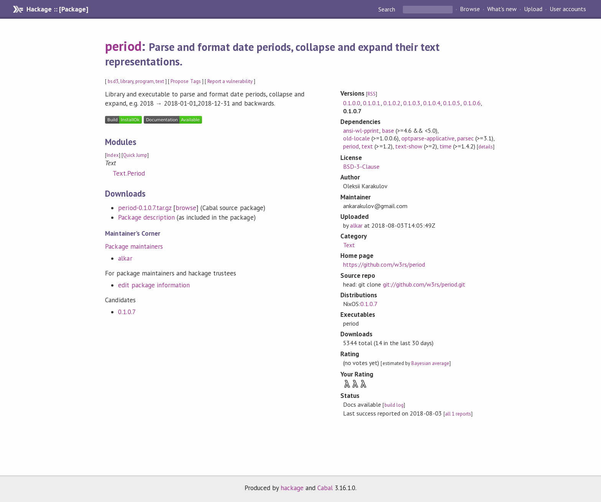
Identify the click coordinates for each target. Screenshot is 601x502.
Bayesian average (430, 363)
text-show (408, 146)
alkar (125, 258)
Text (349, 245)
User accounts (568, 9)
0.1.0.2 (392, 103)
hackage (292, 488)
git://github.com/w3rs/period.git (424, 284)
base (388, 130)
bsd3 (113, 81)
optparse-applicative (428, 138)
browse (186, 208)
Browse (469, 9)
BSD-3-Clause (361, 166)
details (485, 146)
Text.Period (129, 173)
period (123, 45)
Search (387, 9)
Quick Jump (135, 155)
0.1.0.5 (451, 103)
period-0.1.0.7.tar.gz (144, 208)
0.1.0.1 (371, 103)
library (126, 81)
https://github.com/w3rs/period (384, 264)
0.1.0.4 (431, 103)
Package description (146, 217)
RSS (372, 94)
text (160, 81)
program (144, 81)
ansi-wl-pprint (361, 130)
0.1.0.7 (126, 312)
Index (112, 155)
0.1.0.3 (411, 103)
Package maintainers (134, 246)
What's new (502, 9)
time (446, 146)
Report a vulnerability (230, 81)
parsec (465, 138)
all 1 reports (458, 414)
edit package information (154, 285)
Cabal (325, 488)
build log (394, 405)
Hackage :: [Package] (57, 9)
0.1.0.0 (351, 103)
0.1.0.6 (472, 103)
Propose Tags (185, 81)
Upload (533, 9)
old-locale (356, 138)
